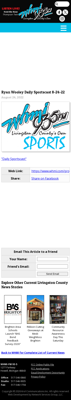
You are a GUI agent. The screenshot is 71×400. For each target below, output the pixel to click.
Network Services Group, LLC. (47, 394)
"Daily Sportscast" (14, 159)
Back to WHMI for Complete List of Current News (33, 352)
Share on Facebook (45, 178)
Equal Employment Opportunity (48, 372)
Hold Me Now (11, 11)
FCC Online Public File (42, 364)
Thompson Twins (11, 14)
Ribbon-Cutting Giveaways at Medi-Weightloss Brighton (35, 318)
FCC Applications (40, 368)
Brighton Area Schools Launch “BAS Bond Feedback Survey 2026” (12, 320)
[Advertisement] (35, 60)
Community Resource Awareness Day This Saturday (58, 318)
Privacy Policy (38, 376)
